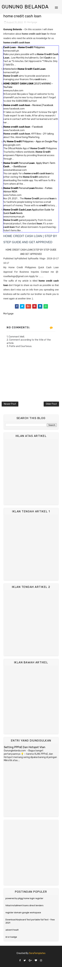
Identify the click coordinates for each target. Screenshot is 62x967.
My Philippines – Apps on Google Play (30, 141)
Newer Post (10, 404)
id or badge (11, 937)
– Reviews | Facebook (28, 105)
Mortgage (32, 22)
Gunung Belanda (25, 7)
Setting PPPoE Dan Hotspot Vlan (24, 747)
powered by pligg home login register (24, 898)
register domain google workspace (23, 912)
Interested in (24, 69)
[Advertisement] (31, 472)
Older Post (51, 404)
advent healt (12, 930)
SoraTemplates (37, 953)
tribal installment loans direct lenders (24, 905)
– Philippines (24, 47)
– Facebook (23, 126)
